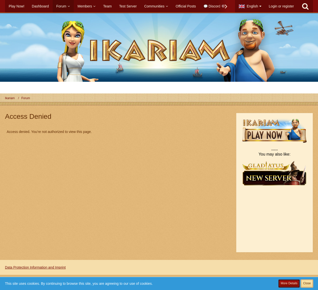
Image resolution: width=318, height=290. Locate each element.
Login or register (281, 6)
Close (307, 283)
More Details (289, 283)
